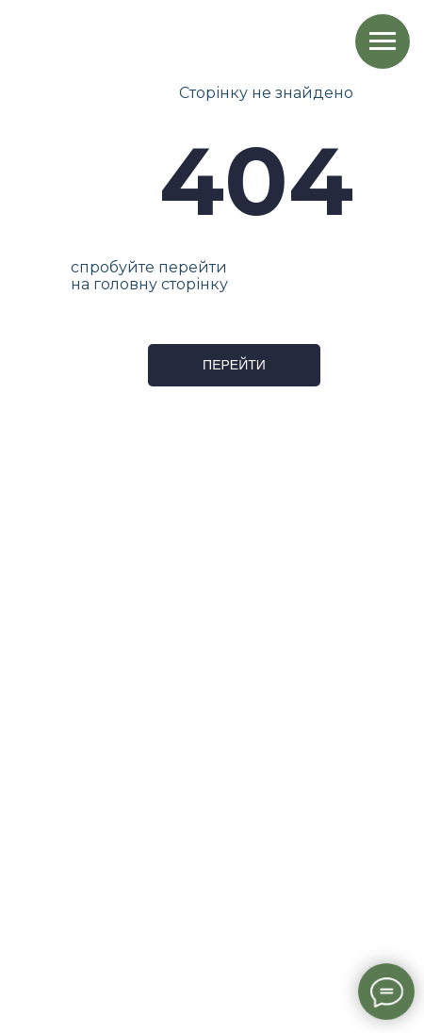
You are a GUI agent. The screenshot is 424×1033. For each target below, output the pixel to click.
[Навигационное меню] (382, 41)
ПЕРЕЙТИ (234, 364)
